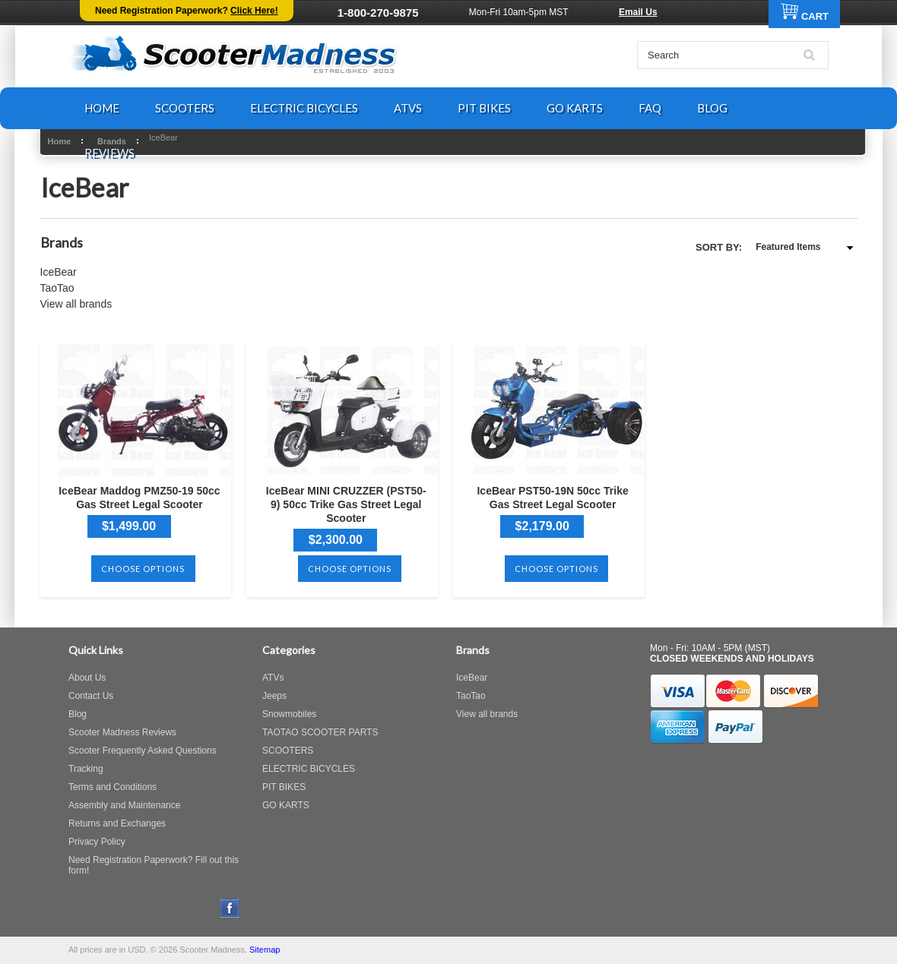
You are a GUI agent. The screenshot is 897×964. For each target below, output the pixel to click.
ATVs (273, 677)
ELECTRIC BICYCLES (304, 108)
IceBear (58, 272)
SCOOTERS (184, 108)
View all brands (76, 304)
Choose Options (143, 569)
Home (59, 141)
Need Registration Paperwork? (186, 10)
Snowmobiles (289, 714)
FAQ (650, 108)
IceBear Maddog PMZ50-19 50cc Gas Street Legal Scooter (139, 497)
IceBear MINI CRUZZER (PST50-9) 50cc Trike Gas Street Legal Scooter (346, 504)
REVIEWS (109, 153)
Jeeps (274, 696)
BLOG (712, 108)
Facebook (229, 908)
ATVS (408, 108)
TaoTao (57, 288)
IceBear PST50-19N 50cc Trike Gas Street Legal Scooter (552, 497)
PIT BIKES (484, 108)
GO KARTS (575, 108)
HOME (101, 108)
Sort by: (719, 247)
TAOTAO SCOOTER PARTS (320, 732)
